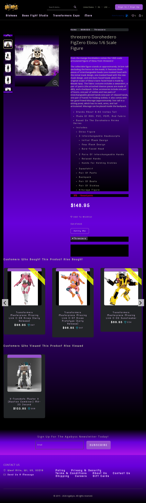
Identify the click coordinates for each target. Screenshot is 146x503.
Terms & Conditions (71, 473)
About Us (100, 473)
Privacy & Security (86, 470)
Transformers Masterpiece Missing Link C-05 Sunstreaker (121, 315)
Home (74, 30)
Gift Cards (101, 476)
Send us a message (21, 475)
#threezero (79, 238)
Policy (60, 470)
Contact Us (121, 473)
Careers (81, 476)
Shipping (62, 476)
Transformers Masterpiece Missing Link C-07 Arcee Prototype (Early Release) (73, 318)
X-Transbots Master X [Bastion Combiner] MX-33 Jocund (24, 402)
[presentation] (5, 302)
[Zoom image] (56, 83)
